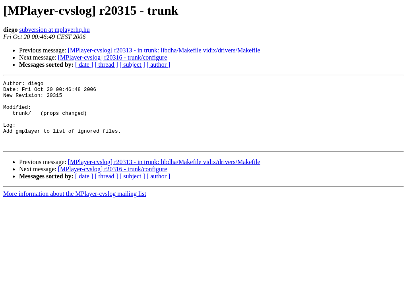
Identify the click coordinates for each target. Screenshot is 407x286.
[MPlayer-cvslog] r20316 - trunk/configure (112, 57)
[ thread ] (106, 64)
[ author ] (159, 64)
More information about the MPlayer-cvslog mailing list (74, 206)
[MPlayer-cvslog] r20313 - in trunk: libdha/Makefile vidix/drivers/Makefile (164, 50)
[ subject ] (132, 64)
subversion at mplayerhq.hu (54, 29)
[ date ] (84, 64)
